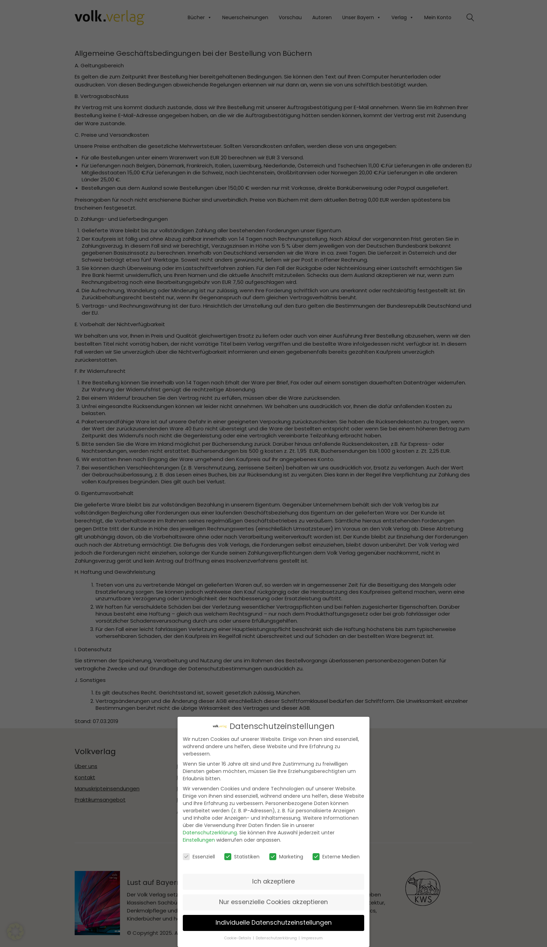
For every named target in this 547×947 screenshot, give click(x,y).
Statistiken (242, 856)
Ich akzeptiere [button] (273, 881)
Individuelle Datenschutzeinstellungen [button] (274, 922)
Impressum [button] (312, 937)
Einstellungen (199, 839)
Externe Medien (336, 856)
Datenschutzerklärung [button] (277, 937)
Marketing (286, 856)
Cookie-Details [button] (238, 937)
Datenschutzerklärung (210, 832)
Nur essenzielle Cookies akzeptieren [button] (273, 901)
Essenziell (199, 856)
